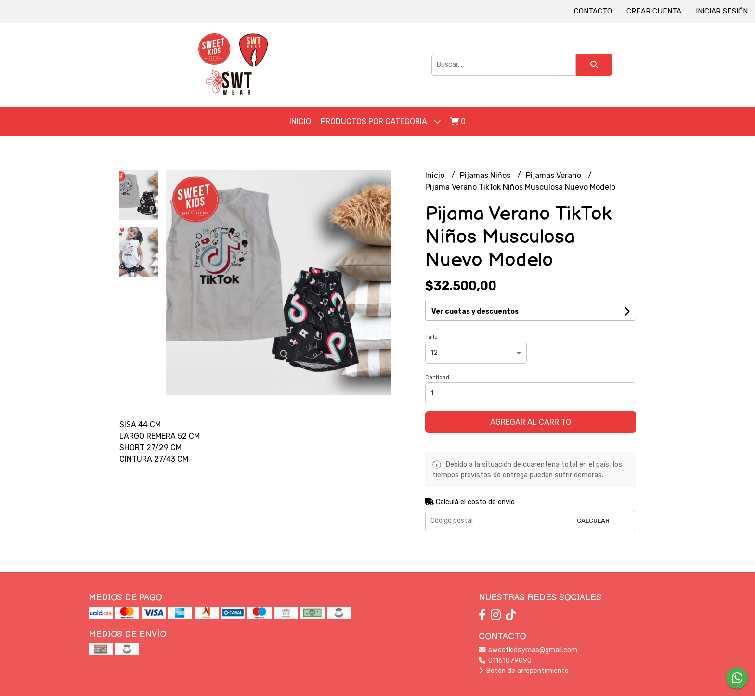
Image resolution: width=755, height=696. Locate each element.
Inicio (300, 121)
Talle (431, 337)
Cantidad (437, 377)
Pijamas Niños (486, 175)
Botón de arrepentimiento (524, 671)
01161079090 (505, 661)
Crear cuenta (653, 11)
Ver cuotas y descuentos (475, 311)
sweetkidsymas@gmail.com (528, 650)
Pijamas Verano (554, 175)
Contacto (593, 11)
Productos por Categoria (381, 121)
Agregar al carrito (530, 422)
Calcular (593, 520)
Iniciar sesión (722, 11)
